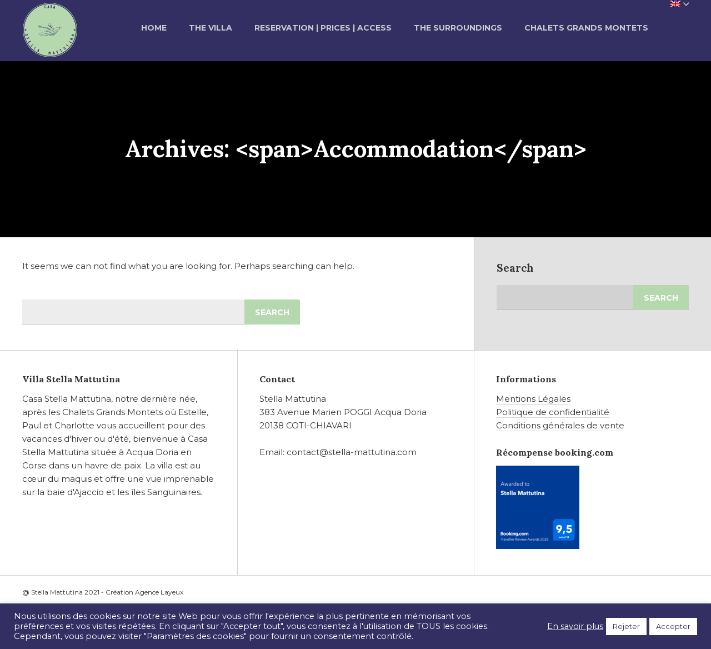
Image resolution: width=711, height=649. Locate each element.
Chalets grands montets (586, 28)
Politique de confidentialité (552, 412)
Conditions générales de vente (560, 425)
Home (154, 28)
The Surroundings (458, 28)
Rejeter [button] (626, 626)
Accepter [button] (673, 626)
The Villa (210, 28)
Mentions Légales (533, 398)
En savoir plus (575, 626)
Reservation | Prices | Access (323, 28)
